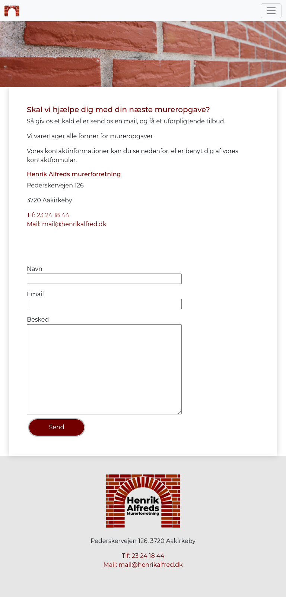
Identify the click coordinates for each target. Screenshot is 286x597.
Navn (34, 268)
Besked (38, 319)
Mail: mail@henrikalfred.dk (66, 224)
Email (35, 294)
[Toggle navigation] (271, 10)
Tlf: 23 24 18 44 (48, 215)
